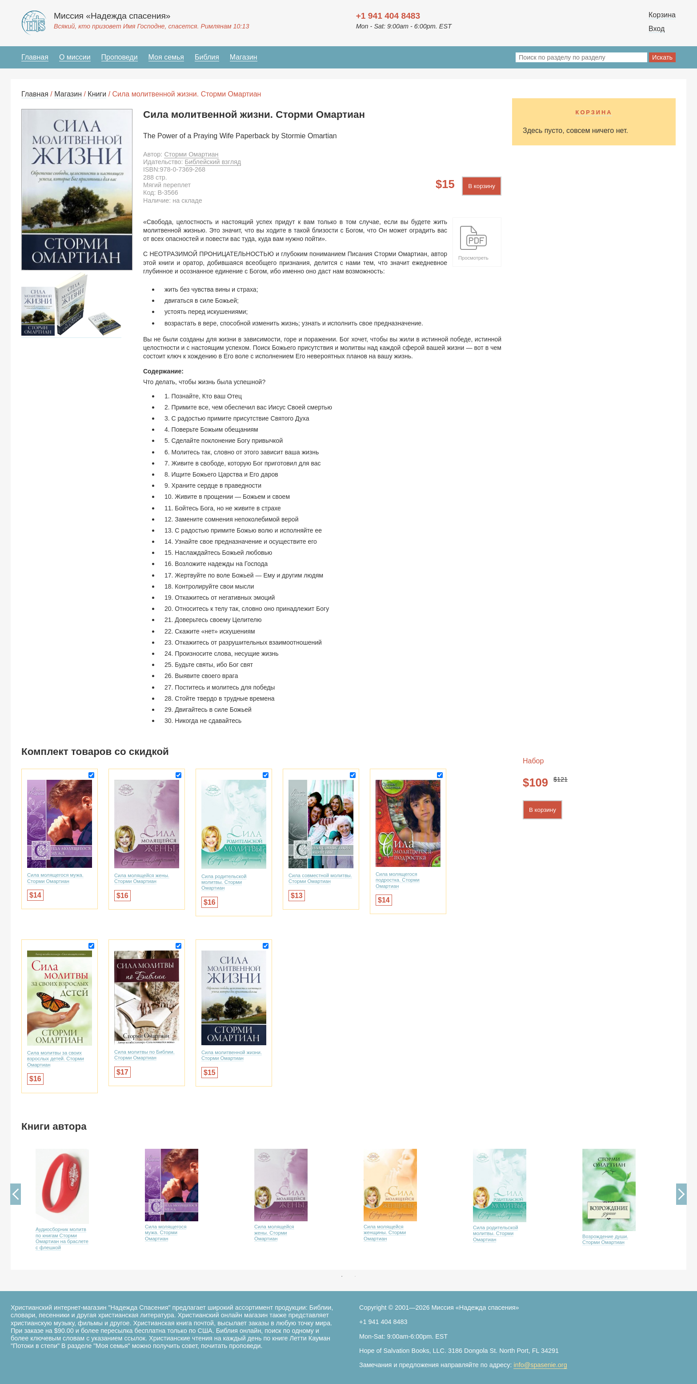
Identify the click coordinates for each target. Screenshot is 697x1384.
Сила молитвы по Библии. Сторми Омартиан (144, 1054)
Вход (657, 28)
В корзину (481, 186)
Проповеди (119, 57)
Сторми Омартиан (191, 154)
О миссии (75, 57)
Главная (34, 57)
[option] (76, 1206)
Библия (207, 57)
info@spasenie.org (540, 1364)
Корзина (662, 15)
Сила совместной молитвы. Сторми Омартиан (320, 878)
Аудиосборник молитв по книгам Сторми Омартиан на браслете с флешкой (62, 1238)
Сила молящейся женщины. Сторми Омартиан (385, 1232)
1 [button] (341, 1276)
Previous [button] (15, 1194)
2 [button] (355, 1276)
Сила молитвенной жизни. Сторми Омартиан (231, 1055)
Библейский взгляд (213, 161)
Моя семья (166, 57)
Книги (97, 94)
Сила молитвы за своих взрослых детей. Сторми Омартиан (55, 1058)
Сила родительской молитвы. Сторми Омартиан (223, 882)
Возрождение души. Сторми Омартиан (605, 1239)
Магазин (243, 57)
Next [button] (681, 1194)
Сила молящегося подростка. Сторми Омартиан (398, 880)
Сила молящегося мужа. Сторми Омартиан (55, 877)
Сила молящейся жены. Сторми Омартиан (141, 878)
